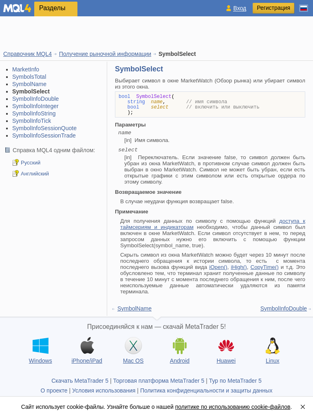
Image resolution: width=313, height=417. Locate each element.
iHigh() (239, 267)
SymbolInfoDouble (35, 98)
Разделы (52, 7)
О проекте (54, 390)
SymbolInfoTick (31, 121)
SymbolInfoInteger (35, 106)
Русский (30, 163)
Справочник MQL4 (27, 54)
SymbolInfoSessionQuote (44, 128)
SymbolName (29, 84)
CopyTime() (265, 267)
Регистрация (273, 7)
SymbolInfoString (34, 113)
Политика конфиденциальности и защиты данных (206, 390)
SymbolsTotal (29, 76)
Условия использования (103, 390)
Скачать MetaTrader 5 (79, 380)
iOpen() (218, 267)
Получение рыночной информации (105, 54)
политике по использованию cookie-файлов (233, 407)
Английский (35, 174)
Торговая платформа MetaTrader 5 (159, 380)
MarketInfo (25, 69)
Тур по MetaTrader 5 (235, 380)
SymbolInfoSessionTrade (44, 135)
